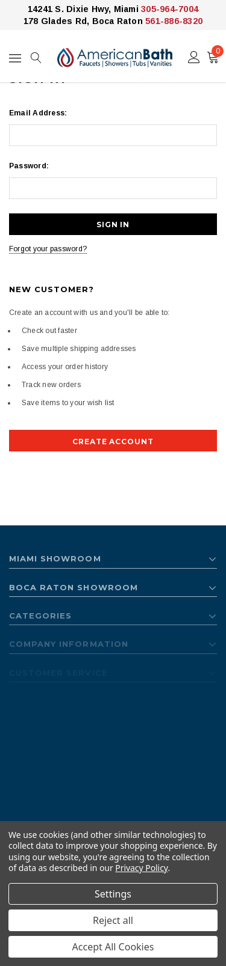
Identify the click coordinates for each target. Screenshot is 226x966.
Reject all (113, 920)
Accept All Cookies (113, 946)
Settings (113, 893)
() (215, 54)
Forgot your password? (48, 249)
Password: (29, 166)
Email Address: (38, 113)
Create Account (113, 441)
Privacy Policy (141, 867)
